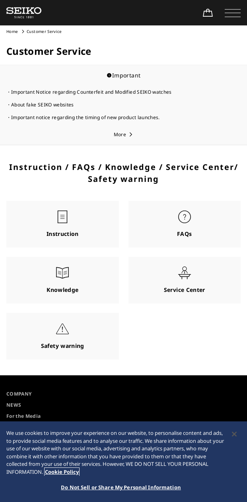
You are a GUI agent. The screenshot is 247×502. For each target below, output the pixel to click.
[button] (232, 12)
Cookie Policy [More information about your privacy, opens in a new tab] (62, 471)
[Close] (234, 434)
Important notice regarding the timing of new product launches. (85, 117)
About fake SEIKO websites (42, 104)
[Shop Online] (207, 12)
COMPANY (18, 393)
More (120, 134)
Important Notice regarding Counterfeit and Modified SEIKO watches (91, 92)
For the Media (23, 416)
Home (12, 31)
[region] (123, 461)
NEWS (13, 405)
